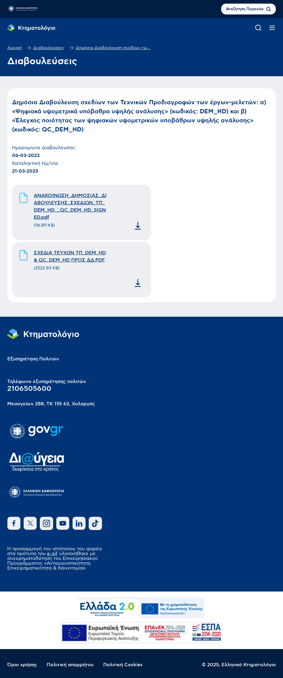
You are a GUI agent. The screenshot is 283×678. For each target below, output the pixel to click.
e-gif (52, 553)
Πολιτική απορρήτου (70, 664)
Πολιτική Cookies (123, 664)
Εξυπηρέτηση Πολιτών (33, 358)
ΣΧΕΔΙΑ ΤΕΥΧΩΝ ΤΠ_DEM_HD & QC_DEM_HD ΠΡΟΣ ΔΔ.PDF (70, 256)
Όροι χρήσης (22, 664)
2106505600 (29, 388)
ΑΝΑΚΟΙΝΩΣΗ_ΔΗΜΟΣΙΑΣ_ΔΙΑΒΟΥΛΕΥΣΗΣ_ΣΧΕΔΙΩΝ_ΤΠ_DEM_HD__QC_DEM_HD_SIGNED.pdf (70, 206)
